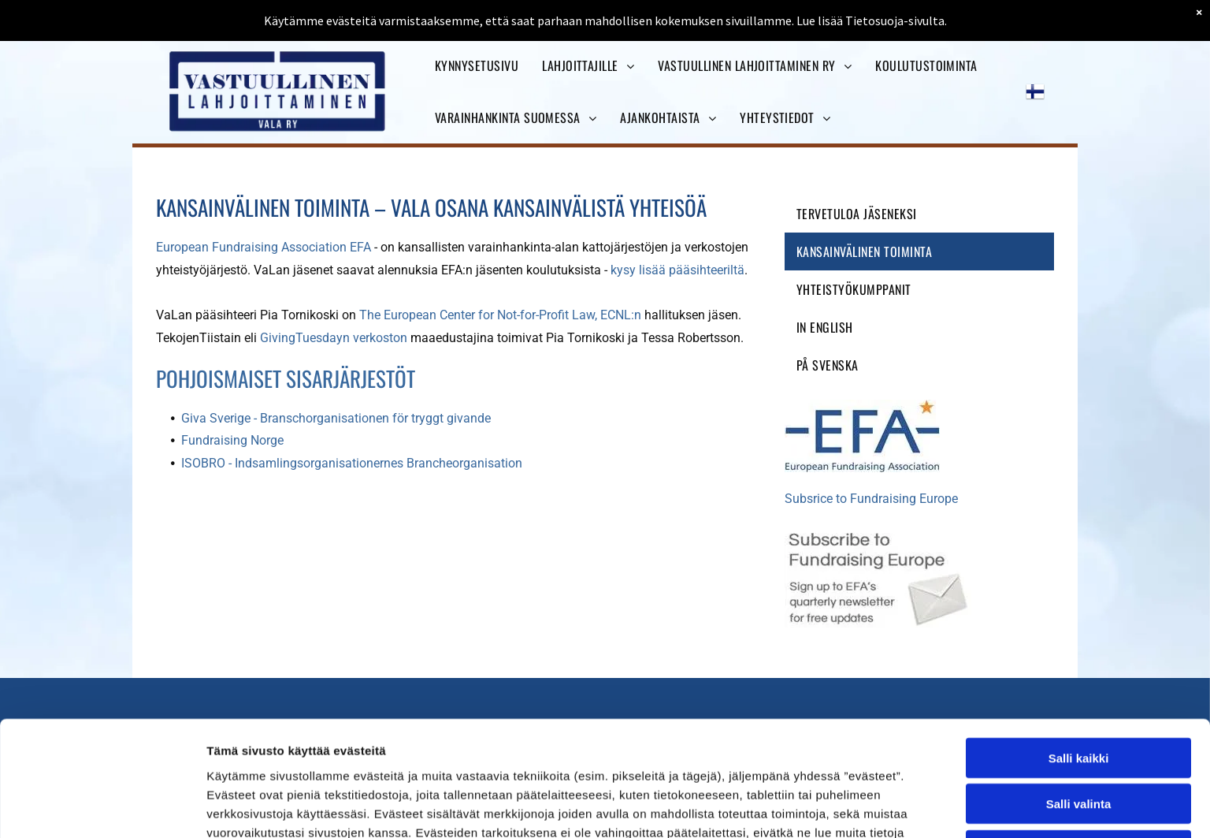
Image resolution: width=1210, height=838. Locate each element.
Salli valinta (1079, 689)
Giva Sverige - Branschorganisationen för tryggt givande (336, 418)
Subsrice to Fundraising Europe (871, 498)
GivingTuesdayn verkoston (333, 337)
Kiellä (1078, 735)
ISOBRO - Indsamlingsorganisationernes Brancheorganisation (351, 463)
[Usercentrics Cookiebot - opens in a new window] (102, 807)
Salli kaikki (1079, 643)
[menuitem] (476, 65)
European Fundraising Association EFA (263, 247)
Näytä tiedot (842, 807)
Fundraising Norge (234, 440)
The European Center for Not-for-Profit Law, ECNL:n (500, 314)
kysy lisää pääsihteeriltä (677, 270)
